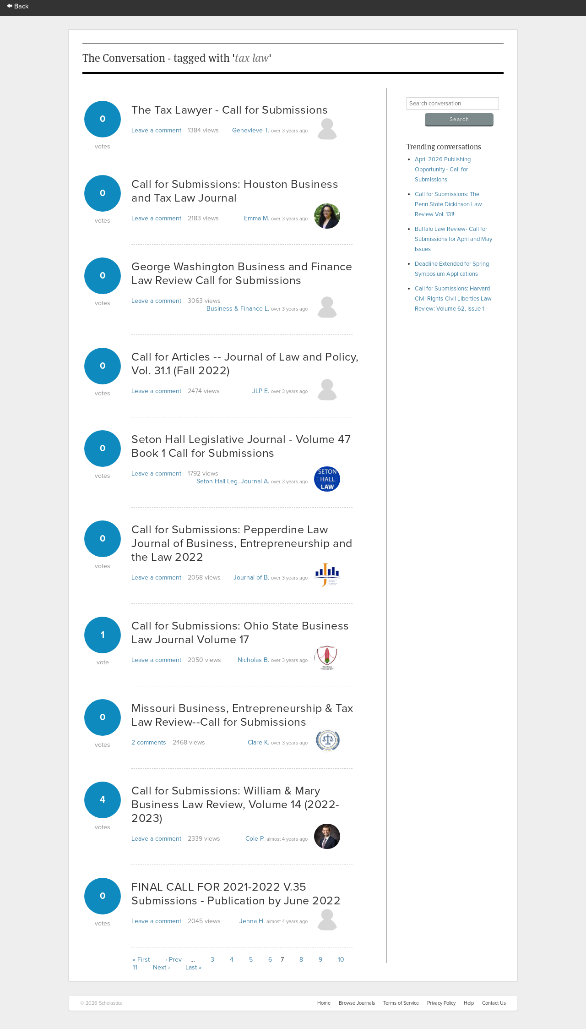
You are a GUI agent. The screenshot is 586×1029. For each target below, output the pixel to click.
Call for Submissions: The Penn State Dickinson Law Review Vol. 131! (448, 204)
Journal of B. (251, 577)
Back (18, 6)
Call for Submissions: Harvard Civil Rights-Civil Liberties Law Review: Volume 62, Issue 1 (453, 298)
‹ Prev (173, 959)
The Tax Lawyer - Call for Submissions (229, 110)
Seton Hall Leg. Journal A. (232, 481)
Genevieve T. (250, 130)
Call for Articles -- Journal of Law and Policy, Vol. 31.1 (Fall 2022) (245, 364)
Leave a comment (156, 130)
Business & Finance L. (237, 308)
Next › (161, 967)
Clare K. (258, 742)
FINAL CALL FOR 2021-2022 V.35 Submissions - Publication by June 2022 (236, 894)
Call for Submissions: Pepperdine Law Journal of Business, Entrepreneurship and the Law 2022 (242, 543)
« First (141, 959)
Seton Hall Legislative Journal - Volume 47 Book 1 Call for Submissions (241, 446)
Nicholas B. (253, 660)
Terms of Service (401, 1003)
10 (341, 959)
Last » (193, 967)
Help (469, 1003)
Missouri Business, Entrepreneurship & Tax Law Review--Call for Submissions (242, 715)
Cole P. (255, 839)
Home (324, 1003)
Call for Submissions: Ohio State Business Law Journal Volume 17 (240, 632)
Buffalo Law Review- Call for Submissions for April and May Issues (453, 239)
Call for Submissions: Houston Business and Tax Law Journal (234, 191)
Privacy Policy (441, 1003)
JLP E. (260, 391)
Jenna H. (252, 921)
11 (135, 967)
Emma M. (256, 218)
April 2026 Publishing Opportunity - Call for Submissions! (443, 169)
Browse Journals (357, 1003)
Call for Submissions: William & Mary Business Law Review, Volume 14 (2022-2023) (235, 804)
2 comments (148, 742)
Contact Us (494, 1003)
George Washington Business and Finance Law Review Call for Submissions (241, 273)
